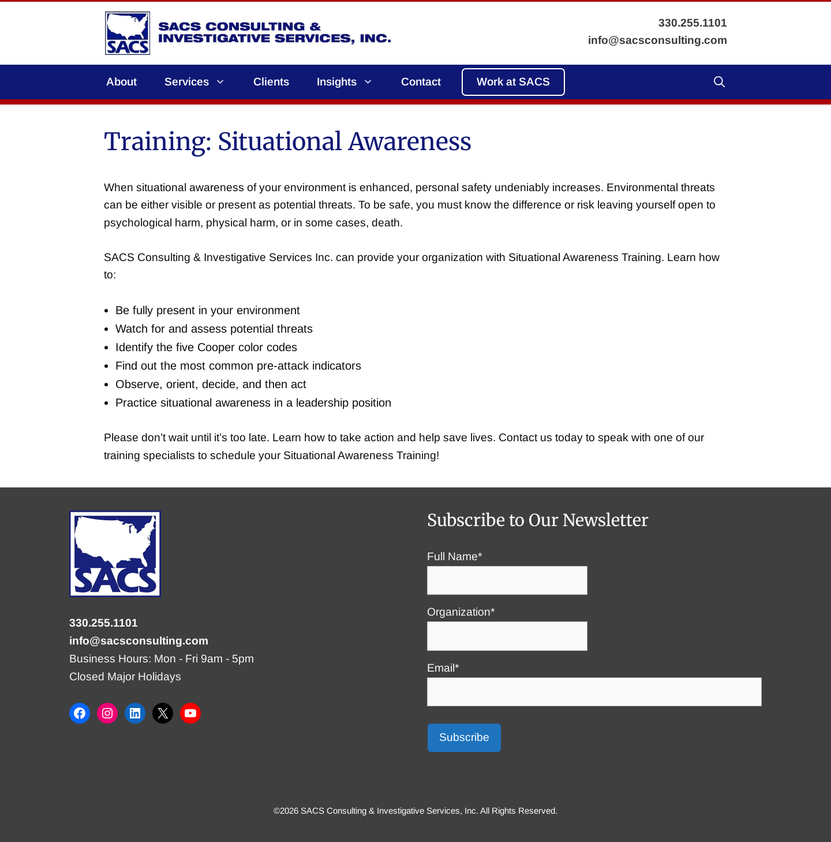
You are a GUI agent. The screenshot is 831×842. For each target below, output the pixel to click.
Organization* (507, 624)
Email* (594, 680)
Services (201, 82)
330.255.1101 (103, 623)
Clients (271, 82)
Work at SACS (513, 82)
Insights (352, 82)
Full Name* (507, 568)
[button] (719, 82)
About (121, 82)
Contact (421, 82)
